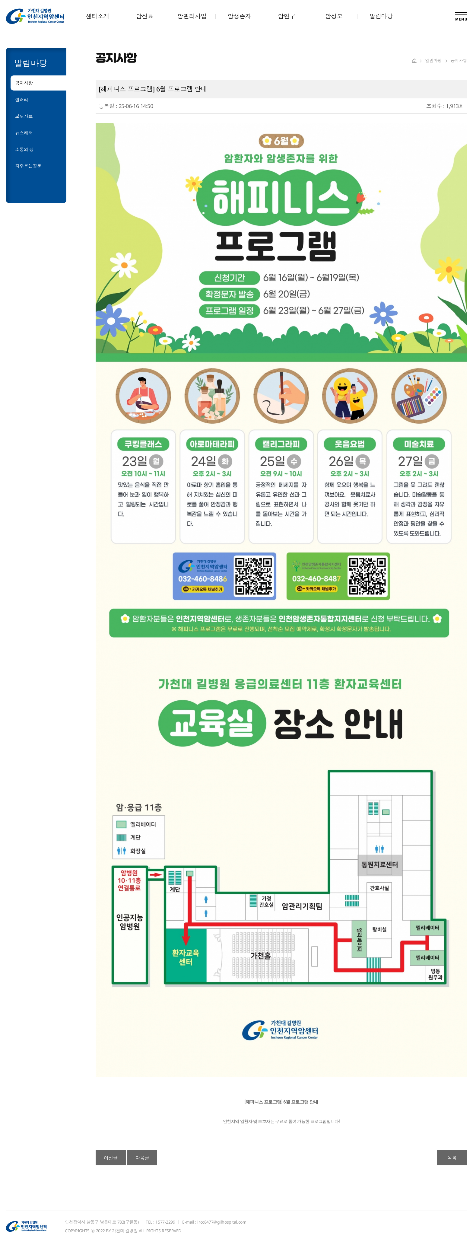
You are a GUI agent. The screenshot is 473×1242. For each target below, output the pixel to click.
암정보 (334, 16)
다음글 (142, 1157)
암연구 (286, 16)
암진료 (144, 16)
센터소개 (97, 16)
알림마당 (381, 16)
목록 (452, 1157)
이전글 (111, 1157)
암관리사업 (192, 16)
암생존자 (239, 16)
